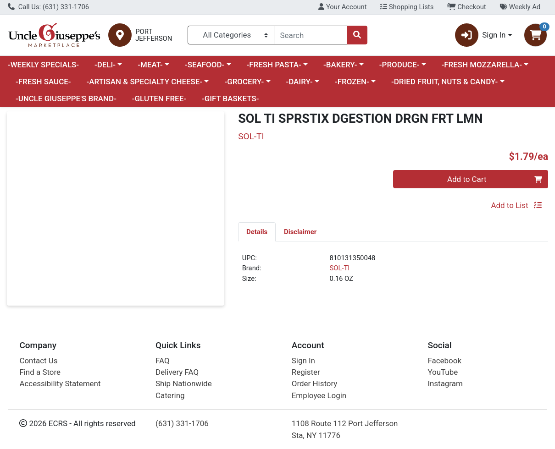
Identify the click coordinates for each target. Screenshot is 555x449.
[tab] (257, 231)
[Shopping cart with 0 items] (535, 35)
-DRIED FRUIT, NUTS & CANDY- (444, 81)
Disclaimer (300, 232)
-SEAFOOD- (204, 64)
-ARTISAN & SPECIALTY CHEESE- (144, 81)
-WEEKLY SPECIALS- (43, 64)
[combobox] (311, 35)
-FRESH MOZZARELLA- (481, 64)
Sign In (303, 360)
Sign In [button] (480, 35)
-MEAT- (150, 64)
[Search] (311, 35)
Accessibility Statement (59, 383)
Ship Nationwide (183, 383)
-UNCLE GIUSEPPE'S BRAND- (66, 98)
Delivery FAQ (177, 372)
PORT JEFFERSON (153, 35)
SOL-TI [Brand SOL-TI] (339, 268)
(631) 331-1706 (182, 423)
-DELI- (105, 64)
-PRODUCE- (399, 64)
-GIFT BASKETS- (230, 98)
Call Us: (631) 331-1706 (48, 7)
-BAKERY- (340, 64)
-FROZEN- (352, 81)
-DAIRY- (299, 81)
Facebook (444, 360)
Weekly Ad (520, 7)
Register (306, 372)
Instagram (444, 383)
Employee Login (319, 395)
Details (256, 232)
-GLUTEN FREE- (159, 98)
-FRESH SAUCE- (43, 81)
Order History (315, 383)
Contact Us (38, 360)
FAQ (162, 360)
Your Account (342, 7)
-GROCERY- (244, 81)
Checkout (466, 7)
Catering (169, 395)
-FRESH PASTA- (273, 64)
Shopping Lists (406, 7)
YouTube (442, 372)
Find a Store (40, 372)
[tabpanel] (393, 272)
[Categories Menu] (231, 35)
